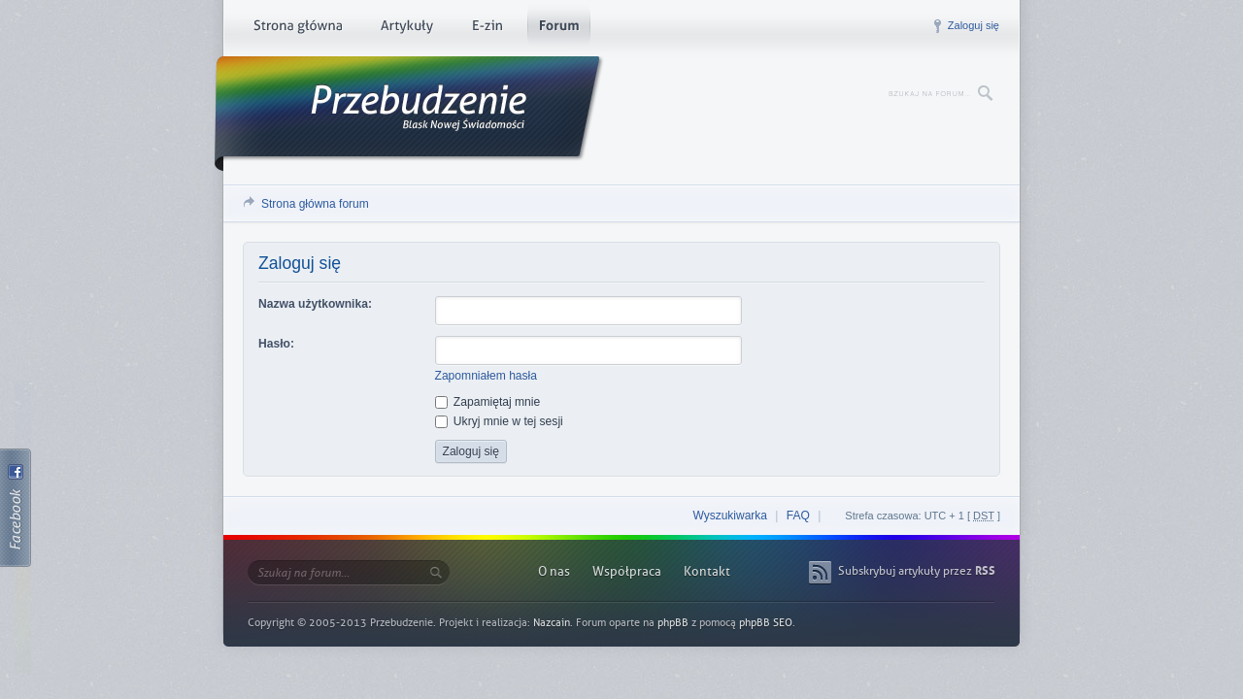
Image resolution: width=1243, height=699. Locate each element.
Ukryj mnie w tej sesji (499, 421)
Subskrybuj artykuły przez (916, 571)
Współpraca (626, 571)
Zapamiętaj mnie (488, 402)
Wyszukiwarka (729, 515)
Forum (558, 29)
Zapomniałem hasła (486, 376)
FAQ (798, 515)
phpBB (673, 622)
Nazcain (551, 622)
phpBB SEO (765, 622)
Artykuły (406, 29)
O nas (554, 571)
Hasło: (276, 343)
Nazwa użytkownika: (315, 304)
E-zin (486, 29)
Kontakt (707, 571)
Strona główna (297, 29)
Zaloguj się (973, 25)
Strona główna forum (315, 204)
